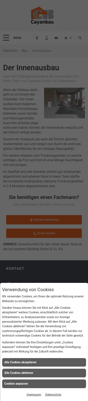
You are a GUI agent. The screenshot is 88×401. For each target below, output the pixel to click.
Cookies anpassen (16, 383)
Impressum (34, 394)
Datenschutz (53, 394)
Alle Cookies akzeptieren (20, 362)
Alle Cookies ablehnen (18, 372)
